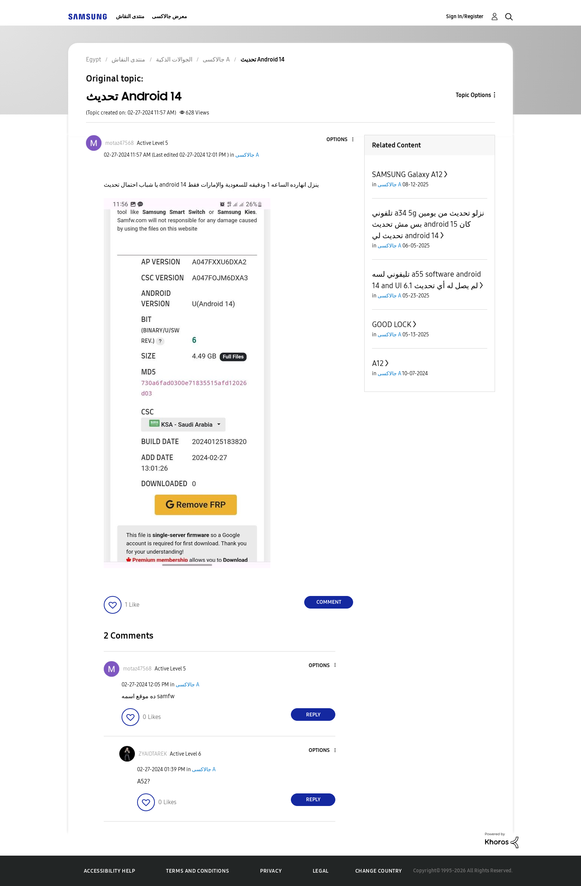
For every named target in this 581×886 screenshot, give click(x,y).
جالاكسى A (247, 155)
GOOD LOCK (391, 324)
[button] (340, 139)
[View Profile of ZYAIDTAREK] (153, 754)
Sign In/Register (465, 16)
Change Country (378, 871)
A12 (378, 363)
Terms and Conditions (197, 871)
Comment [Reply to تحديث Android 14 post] (328, 602)
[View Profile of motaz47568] (119, 143)
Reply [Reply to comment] (313, 715)
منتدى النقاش (130, 16)
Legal (321, 871)
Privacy (271, 871)
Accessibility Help (109, 871)
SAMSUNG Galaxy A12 (407, 174)
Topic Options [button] (473, 95)
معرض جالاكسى (169, 16)
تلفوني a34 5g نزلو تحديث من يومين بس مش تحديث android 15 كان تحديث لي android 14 (428, 224)
